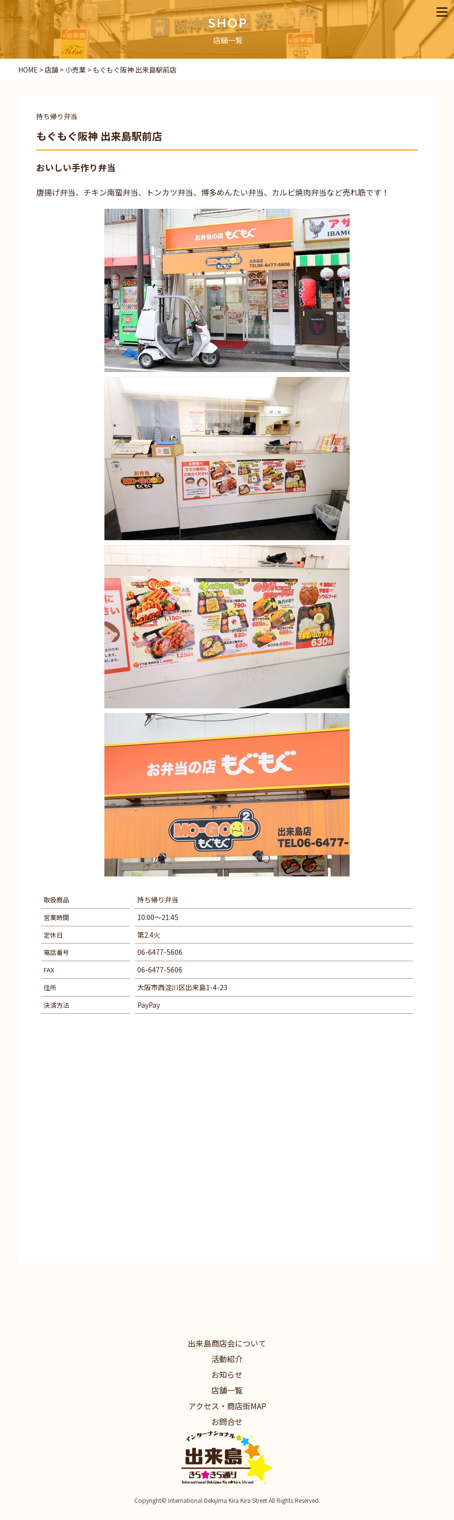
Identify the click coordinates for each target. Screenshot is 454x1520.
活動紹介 (227, 1359)
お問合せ (227, 1421)
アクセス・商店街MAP (227, 1406)
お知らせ (227, 1374)
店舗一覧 (227, 1390)
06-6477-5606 (159, 952)
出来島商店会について (227, 1343)
